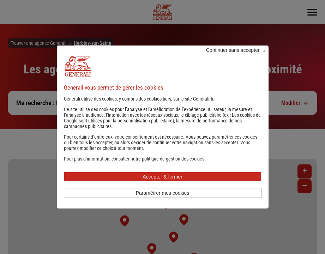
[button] (158, 168)
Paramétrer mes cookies (162, 202)
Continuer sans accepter (233, 59)
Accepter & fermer (162, 186)
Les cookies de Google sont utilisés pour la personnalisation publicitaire (162, 127)
